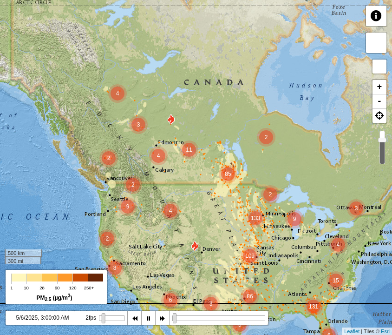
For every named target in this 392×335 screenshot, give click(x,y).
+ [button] (379, 87)
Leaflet (351, 331)
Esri (385, 331)
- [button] (379, 101)
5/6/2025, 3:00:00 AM (42, 318)
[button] (379, 116)
